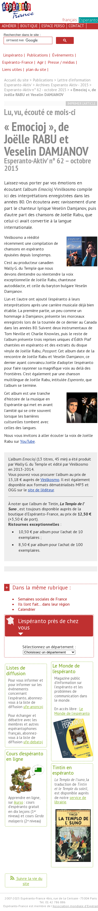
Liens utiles (12, 69)
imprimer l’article (82, 103)
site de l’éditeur (41, 489)
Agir (41, 62)
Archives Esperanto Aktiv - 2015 (62, 84)
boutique (29, 25)
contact (76, 25)
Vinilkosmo (49, 479)
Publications (38, 55)
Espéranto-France (18, 62)
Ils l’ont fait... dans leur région (44, 604)
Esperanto (88, 20)
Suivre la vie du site (25, 881)
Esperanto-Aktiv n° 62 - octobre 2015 (35, 89)
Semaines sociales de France (42, 599)
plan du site (36, 69)
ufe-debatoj (33, 741)
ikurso (18, 802)
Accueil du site (16, 80)
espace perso (53, 25)
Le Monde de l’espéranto (72, 711)
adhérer (9, 25)
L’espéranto (13, 55)
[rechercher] (27, 40)
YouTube (27, 441)
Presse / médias (62, 62)
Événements (63, 55)
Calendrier (26, 609)
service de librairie (70, 799)
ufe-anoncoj (33, 706)
